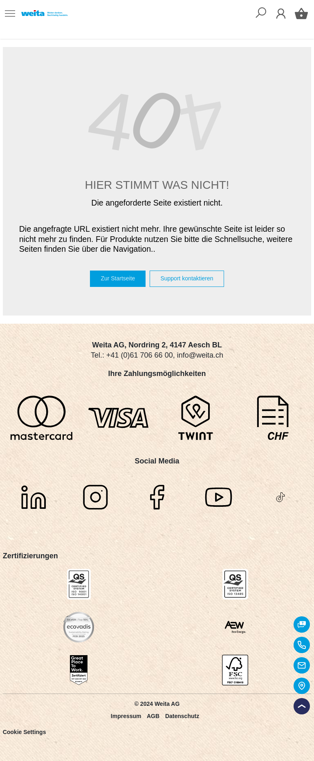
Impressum (126, 716)
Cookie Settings (24, 732)
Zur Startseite (118, 278)
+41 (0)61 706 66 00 (139, 355)
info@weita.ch (200, 355)
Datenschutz (182, 716)
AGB (153, 716)
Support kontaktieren (186, 278)
